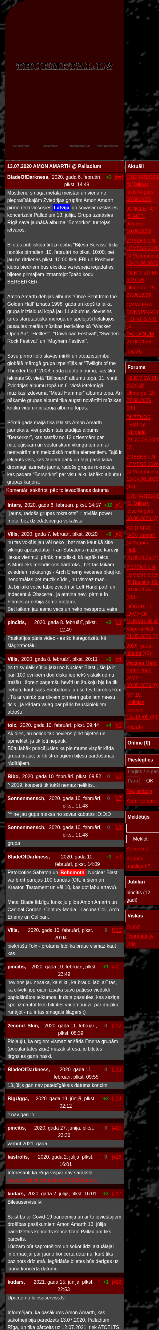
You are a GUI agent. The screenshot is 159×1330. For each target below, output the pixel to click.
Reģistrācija (139, 791)
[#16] (117, 1157)
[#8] (118, 827)
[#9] (118, 856)
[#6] (118, 776)
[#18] (117, 1282)
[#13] (117, 1069)
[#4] (118, 659)
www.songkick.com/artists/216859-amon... (53, 1180)
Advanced (137, 848)
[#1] (118, 505)
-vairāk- (134, 351)
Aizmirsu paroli (142, 800)
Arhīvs (133, 926)
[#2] (118, 534)
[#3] (118, 622)
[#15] (117, 1128)
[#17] (117, 1193)
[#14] (117, 1098)
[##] (119, 177)
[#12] (117, 1025)
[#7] (118, 798)
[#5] (118, 725)
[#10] (117, 930)
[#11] (117, 966)
